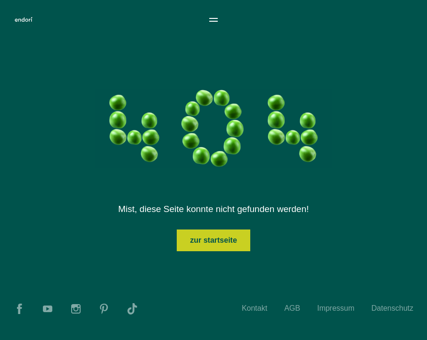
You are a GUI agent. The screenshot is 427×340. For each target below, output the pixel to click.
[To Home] (23, 19)
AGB (292, 308)
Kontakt (254, 308)
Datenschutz (392, 308)
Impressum (335, 308)
